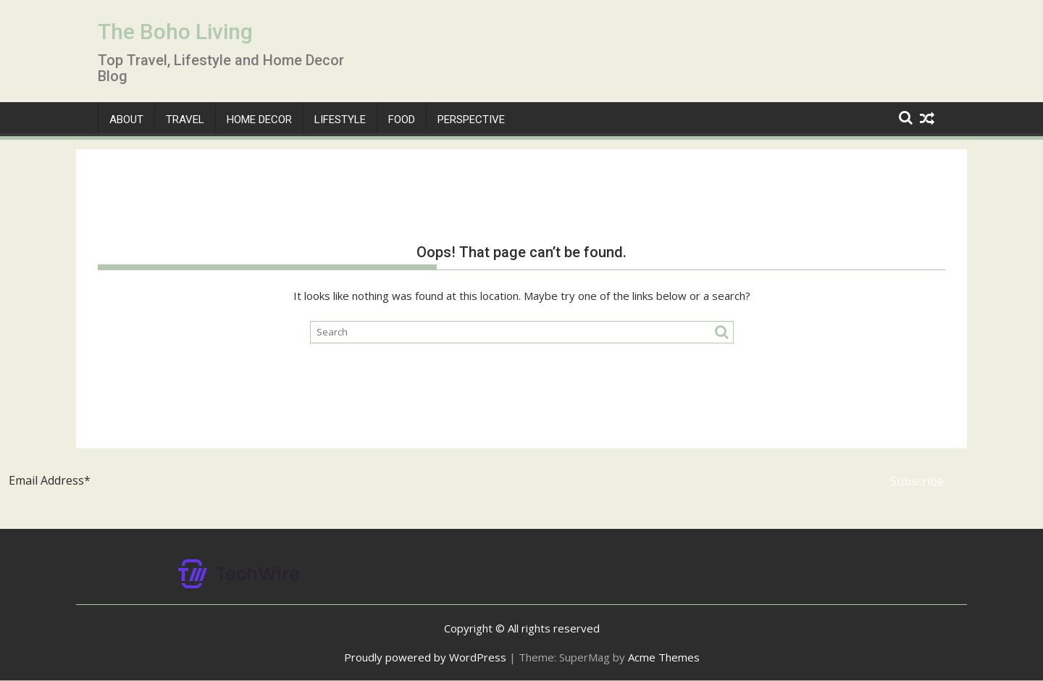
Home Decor (259, 119)
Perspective (471, 119)
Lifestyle (340, 119)
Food (401, 119)
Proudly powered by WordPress (425, 657)
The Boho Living (175, 31)
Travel (185, 119)
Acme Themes (664, 657)
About (126, 119)
